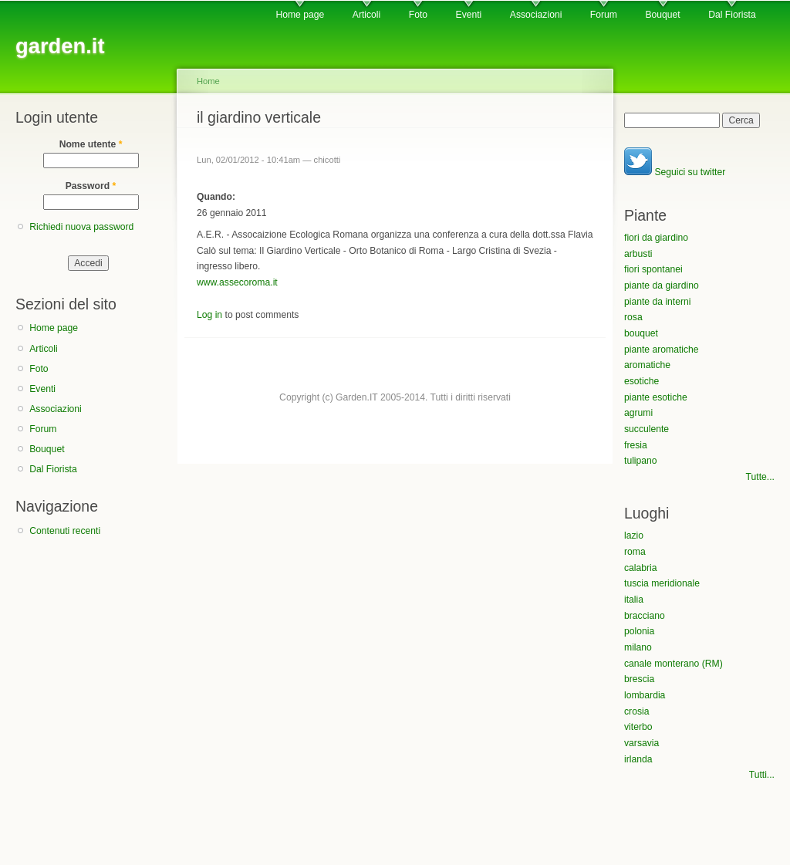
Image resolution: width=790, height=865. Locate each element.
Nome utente (91, 144)
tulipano (640, 460)
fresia (635, 445)
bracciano (644, 615)
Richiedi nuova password (81, 226)
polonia (639, 631)
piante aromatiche (661, 349)
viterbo (638, 726)
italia (633, 599)
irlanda (638, 759)
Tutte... (760, 476)
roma (635, 551)
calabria (640, 568)
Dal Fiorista (731, 14)
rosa (633, 317)
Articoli (366, 14)
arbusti (638, 253)
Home (208, 81)
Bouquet (662, 14)
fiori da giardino (656, 237)
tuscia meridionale (662, 583)
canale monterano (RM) (673, 663)
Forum (603, 14)
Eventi (469, 14)
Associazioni (536, 14)
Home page (299, 14)
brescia (639, 679)
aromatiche (647, 365)
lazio (633, 535)
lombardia (644, 695)
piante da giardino (661, 285)
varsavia (641, 743)
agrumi (638, 412)
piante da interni (657, 301)
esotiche (641, 381)
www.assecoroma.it (237, 282)
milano (638, 647)
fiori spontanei (653, 269)
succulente (646, 429)
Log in (209, 314)
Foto (418, 14)
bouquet (641, 333)
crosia (636, 711)
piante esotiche (655, 397)
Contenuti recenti (64, 530)
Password (91, 186)
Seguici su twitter (674, 172)
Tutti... (762, 774)
